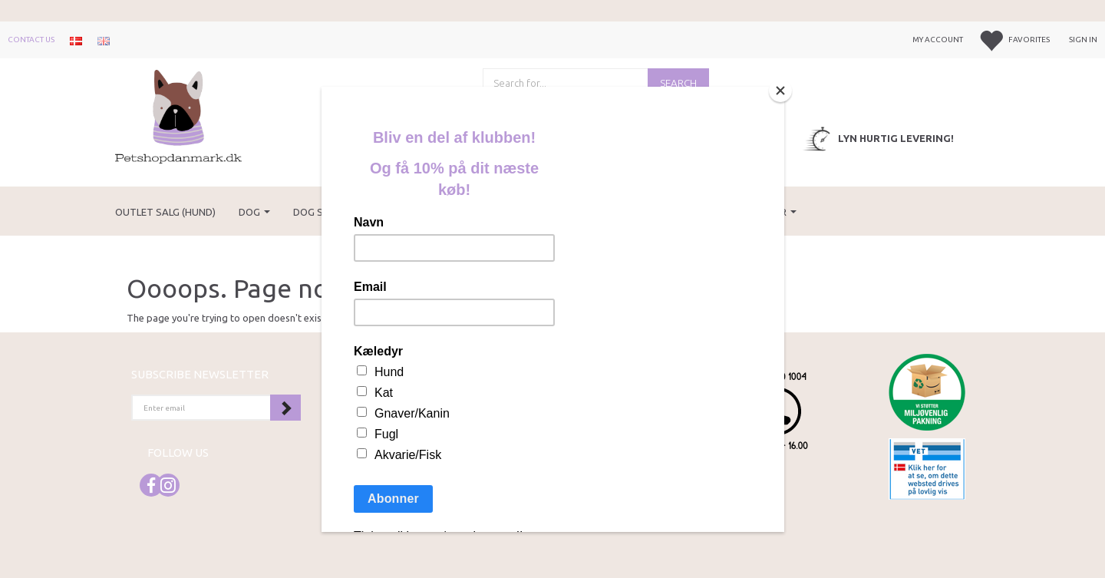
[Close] (780, 90)
